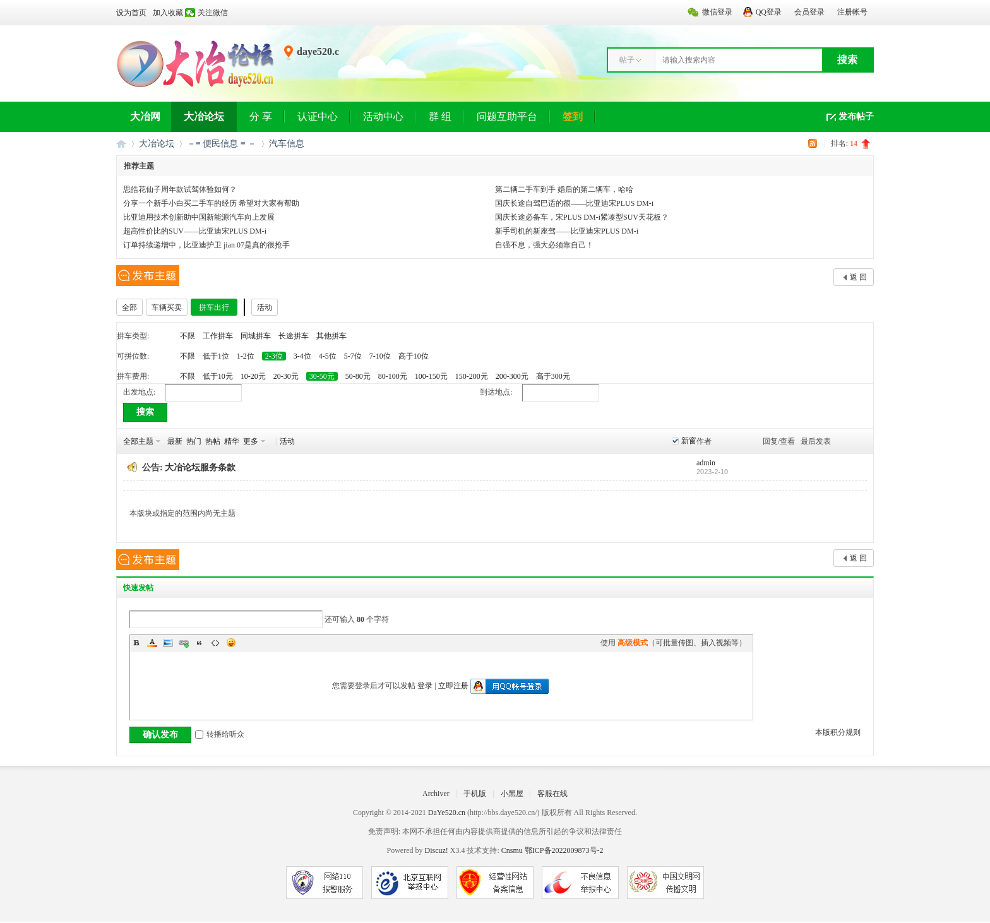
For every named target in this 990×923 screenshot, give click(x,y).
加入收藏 (168, 12)
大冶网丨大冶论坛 (121, 143)
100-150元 (431, 376)
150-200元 (471, 376)
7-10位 (380, 356)
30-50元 (322, 376)
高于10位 (413, 356)
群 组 (440, 116)
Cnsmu (513, 850)
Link (183, 642)
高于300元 (553, 376)
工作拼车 (218, 335)
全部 (129, 307)
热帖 (212, 441)
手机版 (474, 793)
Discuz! (436, 850)
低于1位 (216, 356)
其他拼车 (331, 335)
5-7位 (353, 356)
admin (705, 462)
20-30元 (286, 376)
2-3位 (274, 356)
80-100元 (392, 376)
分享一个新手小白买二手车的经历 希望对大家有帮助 (211, 203)
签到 (573, 116)
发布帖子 (856, 116)
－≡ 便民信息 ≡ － (221, 143)
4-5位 (328, 356)
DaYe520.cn (446, 812)
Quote (199, 642)
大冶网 (145, 116)
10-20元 (253, 376)
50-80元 (358, 376)
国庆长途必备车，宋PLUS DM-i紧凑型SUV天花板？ (582, 217)
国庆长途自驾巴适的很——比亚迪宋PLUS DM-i (574, 203)
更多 (250, 441)
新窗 (688, 440)
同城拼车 (256, 335)
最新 (174, 441)
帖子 (627, 60)
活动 (264, 307)
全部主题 (138, 441)
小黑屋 (512, 793)
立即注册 (453, 685)
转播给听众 (219, 734)
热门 (193, 441)
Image (168, 642)
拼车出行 (214, 307)
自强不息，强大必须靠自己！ (544, 245)
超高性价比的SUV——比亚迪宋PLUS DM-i (194, 231)
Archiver (436, 793)
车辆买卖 (167, 307)
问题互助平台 (507, 116)
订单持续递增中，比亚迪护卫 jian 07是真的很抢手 (206, 245)
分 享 (260, 116)
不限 (187, 335)
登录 (424, 685)
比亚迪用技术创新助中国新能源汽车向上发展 (199, 217)
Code (215, 642)
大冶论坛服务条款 (200, 467)
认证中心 (317, 116)
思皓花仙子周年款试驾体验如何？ (180, 189)
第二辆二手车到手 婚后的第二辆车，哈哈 (564, 189)
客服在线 (552, 793)
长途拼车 (293, 335)
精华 (231, 441)
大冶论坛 (204, 116)
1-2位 (245, 356)
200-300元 (512, 376)
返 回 (858, 277)
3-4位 (302, 356)
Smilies (231, 642)
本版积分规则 (838, 732)
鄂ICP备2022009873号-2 (564, 850)
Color (152, 642)
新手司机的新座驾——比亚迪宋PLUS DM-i (566, 231)
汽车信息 (286, 143)
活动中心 (383, 116)
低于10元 (218, 376)
